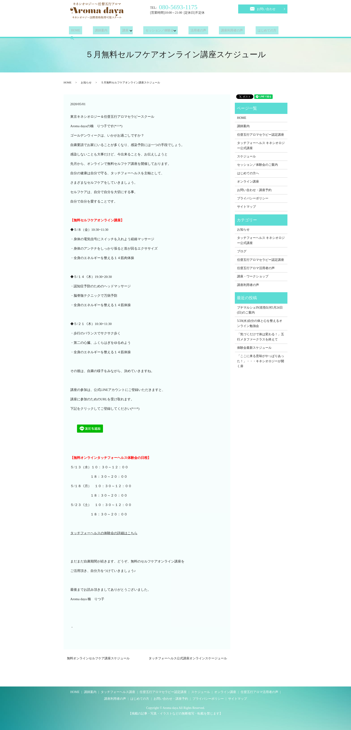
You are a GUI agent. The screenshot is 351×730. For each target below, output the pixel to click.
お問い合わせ (263, 8)
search (272, 31)
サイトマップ (246, 206)
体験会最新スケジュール (254, 347)
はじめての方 (248, 31)
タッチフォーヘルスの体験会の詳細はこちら (103, 533)
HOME (73, 31)
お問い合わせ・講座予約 (254, 190)
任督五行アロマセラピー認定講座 (260, 134)
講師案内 (95, 31)
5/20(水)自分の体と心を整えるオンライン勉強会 (259, 323)
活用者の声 (188, 31)
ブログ (241, 251)
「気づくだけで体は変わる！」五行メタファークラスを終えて (260, 337)
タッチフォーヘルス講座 (118, 692)
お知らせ (86, 82)
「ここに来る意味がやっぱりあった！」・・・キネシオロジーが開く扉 (260, 361)
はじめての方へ (248, 173)
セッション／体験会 (149, 31)
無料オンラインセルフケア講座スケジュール (98, 658)
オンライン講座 (248, 181)
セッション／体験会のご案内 (257, 164)
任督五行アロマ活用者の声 (256, 268)
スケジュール (246, 156)
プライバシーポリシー (252, 198)
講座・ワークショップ (252, 276)
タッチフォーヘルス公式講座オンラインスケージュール (188, 658)
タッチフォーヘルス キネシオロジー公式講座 (261, 145)
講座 (115, 31)
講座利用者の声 (218, 31)
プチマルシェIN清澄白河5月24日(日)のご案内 (260, 310)
